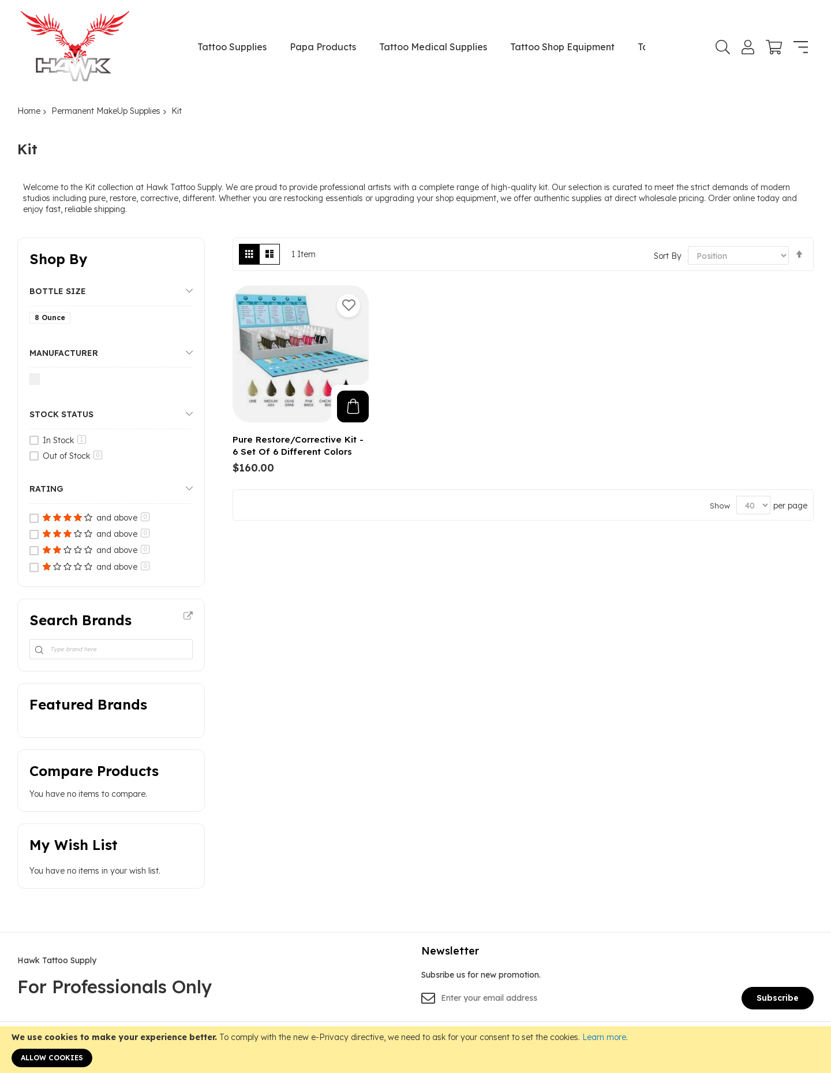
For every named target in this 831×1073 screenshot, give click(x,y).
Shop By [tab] (58, 259)
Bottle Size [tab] (57, 291)
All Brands (188, 616)
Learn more (604, 1037)
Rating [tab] (46, 489)
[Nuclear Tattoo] (36, 381)
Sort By (668, 256)
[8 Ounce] (51, 320)
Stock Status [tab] (61, 414)
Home (28, 111)
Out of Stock (72, 456)
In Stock (64, 440)
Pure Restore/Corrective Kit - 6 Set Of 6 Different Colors (298, 445)
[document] (415, 1049)
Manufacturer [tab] (63, 353)
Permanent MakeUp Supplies (105, 111)
